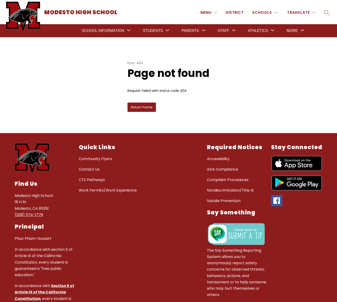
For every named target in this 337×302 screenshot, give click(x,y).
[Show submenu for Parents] (190, 31)
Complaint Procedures (227, 179)
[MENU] (208, 12)
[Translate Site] (301, 12)
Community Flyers (95, 158)
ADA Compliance (222, 169)
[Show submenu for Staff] (223, 31)
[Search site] (327, 12)
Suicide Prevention (224, 200)
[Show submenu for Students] (153, 31)
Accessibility (218, 158)
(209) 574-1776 (29, 214)
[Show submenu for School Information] (103, 31)
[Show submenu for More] (292, 31)
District (235, 12)
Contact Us (89, 169)
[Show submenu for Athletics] (258, 31)
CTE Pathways (92, 179)
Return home (141, 107)
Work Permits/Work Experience (108, 190)
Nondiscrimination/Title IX (230, 190)
